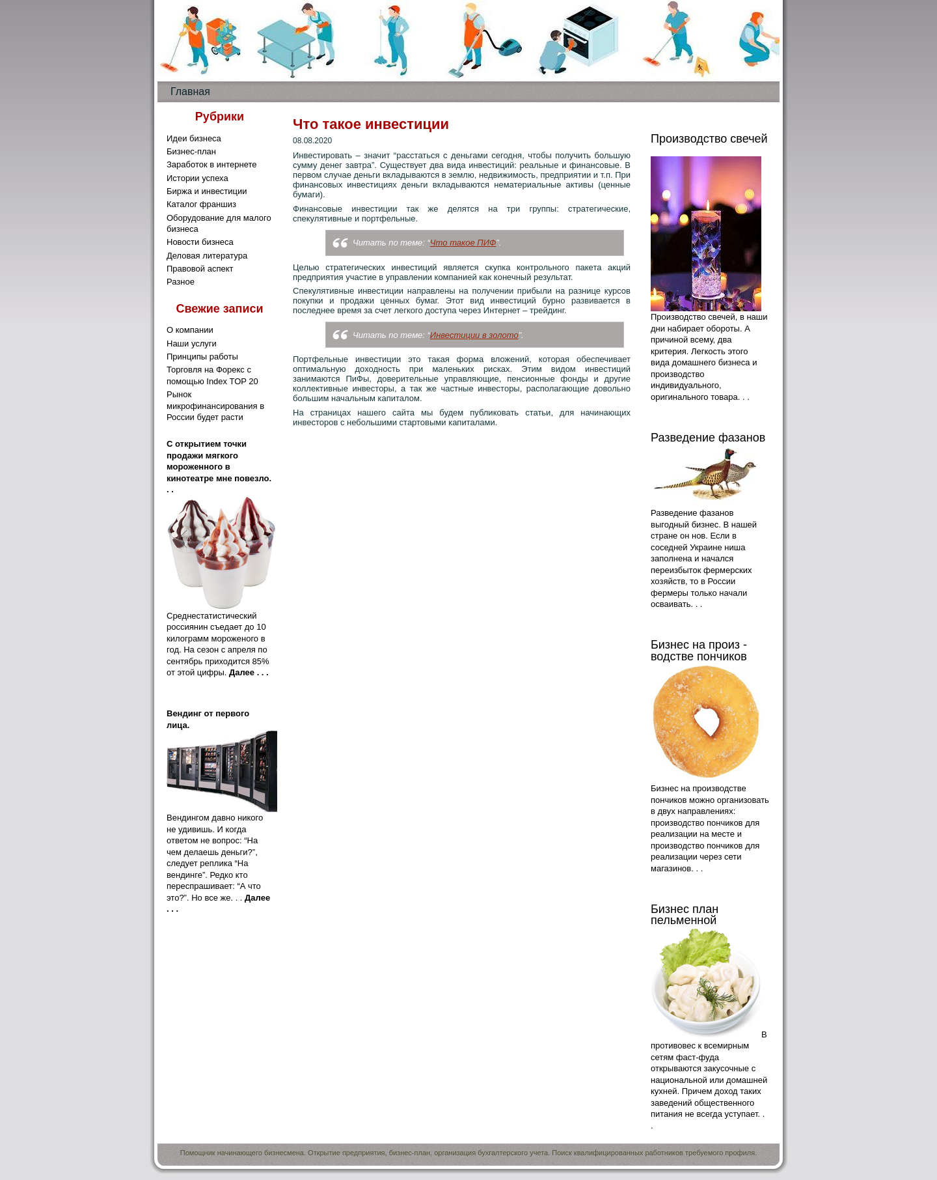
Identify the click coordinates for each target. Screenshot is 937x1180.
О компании (190, 330)
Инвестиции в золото (474, 335)
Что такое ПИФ (463, 242)
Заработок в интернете (212, 164)
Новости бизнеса (200, 242)
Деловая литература (207, 255)
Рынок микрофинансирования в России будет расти (215, 405)
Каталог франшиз (201, 204)
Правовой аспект (200, 269)
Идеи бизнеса (194, 138)
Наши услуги (192, 343)
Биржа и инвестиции (207, 191)
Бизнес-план (191, 151)
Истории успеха (197, 178)
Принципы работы (202, 356)
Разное (181, 282)
